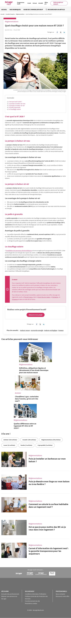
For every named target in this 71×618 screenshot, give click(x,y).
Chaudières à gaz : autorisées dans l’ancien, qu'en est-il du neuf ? (27, 398)
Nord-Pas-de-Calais (44, 297)
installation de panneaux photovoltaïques (19, 250)
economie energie (37, 330)
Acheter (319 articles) (10, 440)
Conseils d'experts (10, 14)
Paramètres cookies (31, 603)
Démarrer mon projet (35, 315)
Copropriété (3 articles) (45, 445)
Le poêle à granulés (14, 107)
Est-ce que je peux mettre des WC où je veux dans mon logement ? (47, 528)
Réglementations (20, 14)
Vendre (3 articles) (26, 445)
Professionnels (61, 591)
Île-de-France (28, 297)
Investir (29, 3)
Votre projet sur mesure (58, 3)
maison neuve (25, 330)
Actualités (41, 3)
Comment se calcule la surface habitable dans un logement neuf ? (48, 505)
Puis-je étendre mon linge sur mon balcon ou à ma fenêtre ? (49, 483)
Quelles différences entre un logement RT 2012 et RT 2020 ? (25, 425)
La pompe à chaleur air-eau (16, 103)
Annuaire (35, 3)
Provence (15, 299)
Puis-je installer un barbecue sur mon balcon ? (47, 460)
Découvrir (5, 591)
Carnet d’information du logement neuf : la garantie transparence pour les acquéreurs (49, 551)
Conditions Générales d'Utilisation (35, 594)
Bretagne (55, 297)
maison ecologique (50, 330)
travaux (61, 330)
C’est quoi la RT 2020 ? (15, 102)
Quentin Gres (8, 30)
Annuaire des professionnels (10, 594)
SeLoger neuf (29, 591)
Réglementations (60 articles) (51, 440)
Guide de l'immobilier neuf (33, 9)
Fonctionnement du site (32, 601)
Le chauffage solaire (14, 109)
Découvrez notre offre (62, 596)
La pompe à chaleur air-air (16, 105)
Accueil (4, 9)
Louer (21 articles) (9, 445)
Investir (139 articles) (29, 440)
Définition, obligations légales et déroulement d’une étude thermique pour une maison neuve (33, 370)
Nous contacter (60, 594)
